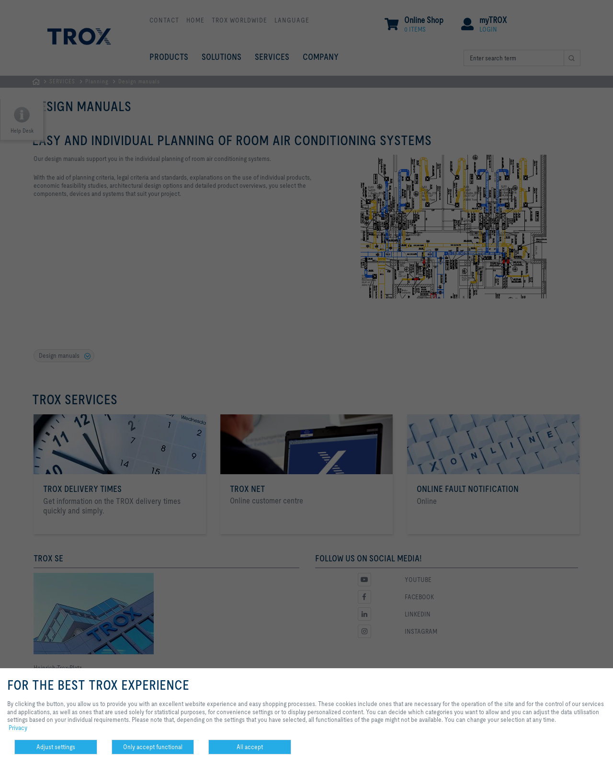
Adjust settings (55, 747)
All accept (250, 747)
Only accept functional (152, 747)
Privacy (18, 727)
